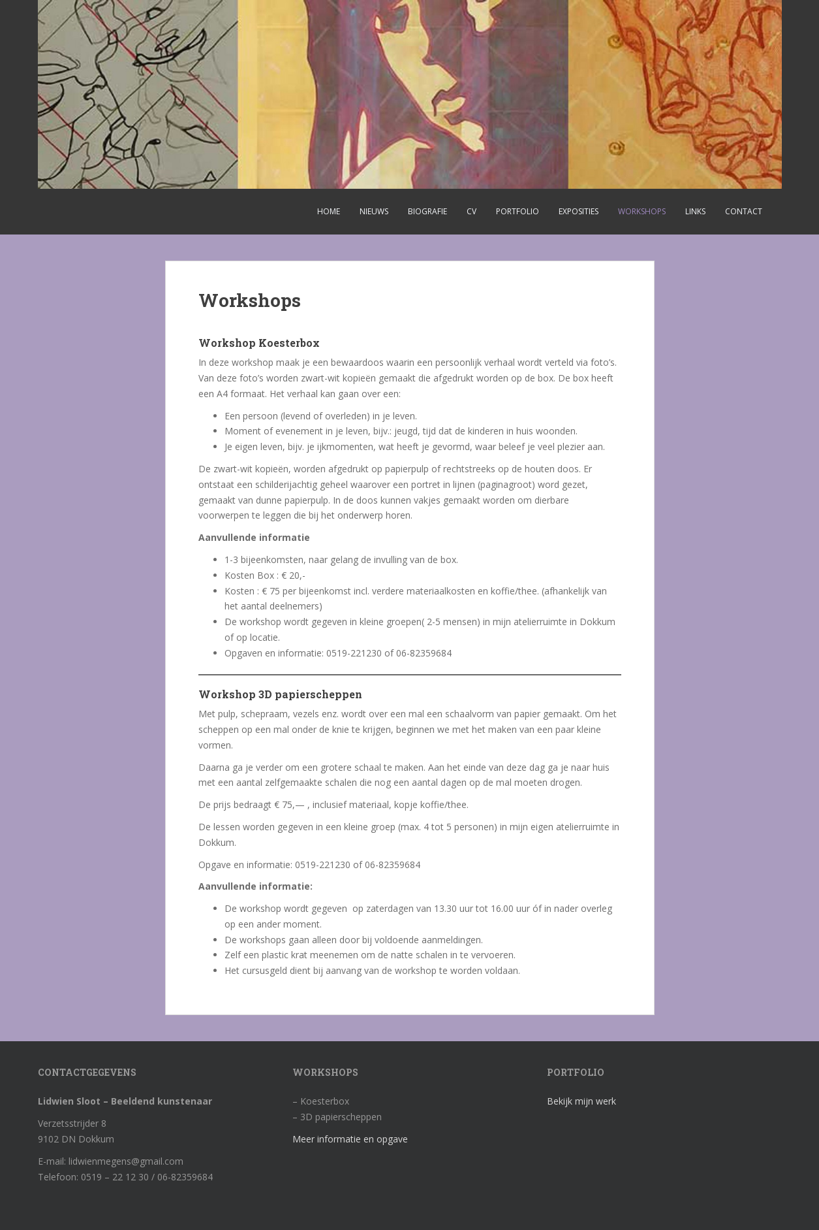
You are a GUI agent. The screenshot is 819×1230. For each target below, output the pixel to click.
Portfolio (517, 211)
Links (695, 211)
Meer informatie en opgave (350, 1139)
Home (328, 211)
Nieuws (374, 211)
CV (471, 211)
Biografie (427, 211)
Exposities (578, 211)
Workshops (642, 211)
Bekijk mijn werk (581, 1101)
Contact (743, 211)
